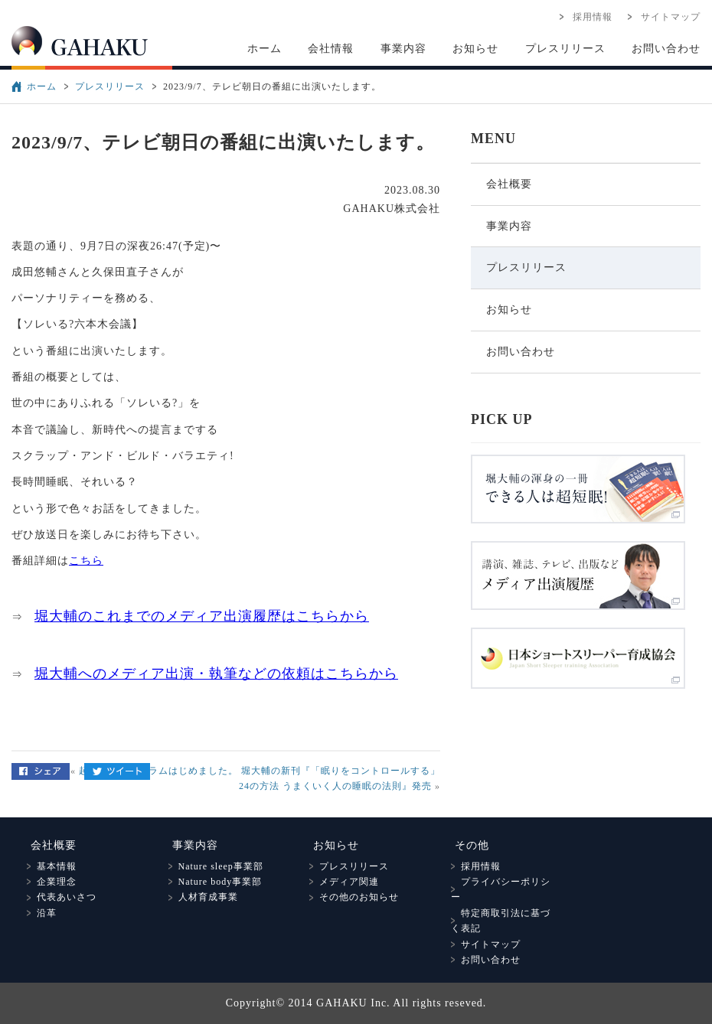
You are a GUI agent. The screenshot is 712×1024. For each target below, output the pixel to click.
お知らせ (475, 48)
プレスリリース (565, 48)
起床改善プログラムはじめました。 (158, 770)
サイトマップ (666, 16)
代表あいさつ (61, 897)
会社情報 (331, 48)
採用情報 (587, 16)
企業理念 (52, 881)
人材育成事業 (203, 897)
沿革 (42, 913)
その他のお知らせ (354, 897)
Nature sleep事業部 (215, 866)
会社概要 (509, 184)
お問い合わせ (666, 48)
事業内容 (403, 48)
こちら (86, 560)
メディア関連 (344, 881)
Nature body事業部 (215, 881)
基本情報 (52, 866)
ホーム (264, 48)
